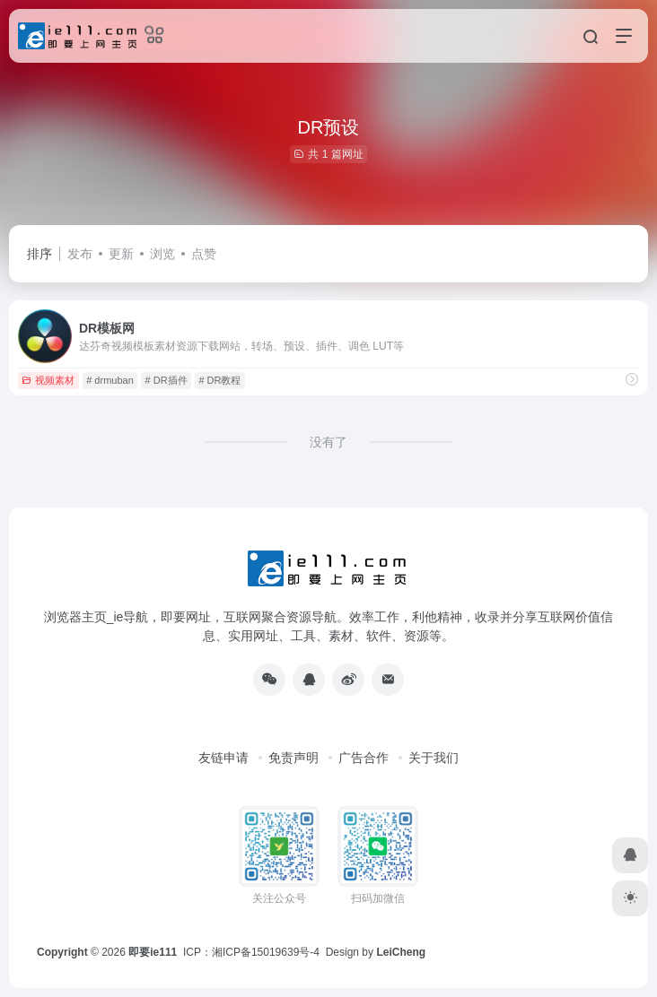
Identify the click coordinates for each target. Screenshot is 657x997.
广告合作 (363, 757)
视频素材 (48, 380)
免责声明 (293, 757)
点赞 (203, 254)
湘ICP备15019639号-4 (266, 952)
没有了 (328, 442)
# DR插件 (166, 380)
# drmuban (110, 380)
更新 (121, 254)
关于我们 (433, 757)
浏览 (162, 254)
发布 (79, 254)
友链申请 (223, 757)
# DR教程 (219, 380)
